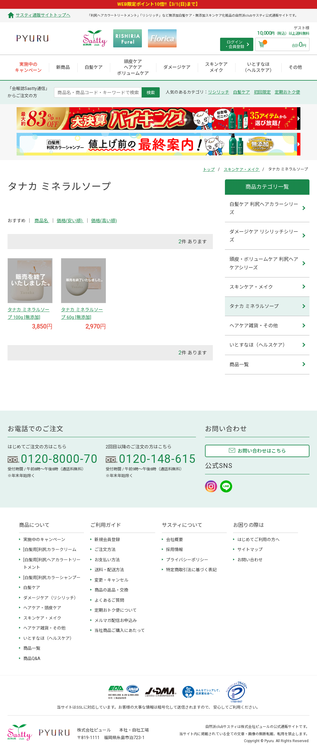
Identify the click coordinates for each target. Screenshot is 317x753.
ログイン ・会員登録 (234, 44)
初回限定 (262, 92)
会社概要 (174, 539)
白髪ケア (241, 92)
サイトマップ (250, 549)
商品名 (41, 220)
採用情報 (174, 549)
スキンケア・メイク (242, 169)
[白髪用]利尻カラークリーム (49, 549)
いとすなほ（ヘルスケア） (258, 345)
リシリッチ (218, 92)
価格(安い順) (70, 220)
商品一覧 (239, 364)
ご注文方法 (105, 549)
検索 (150, 92)
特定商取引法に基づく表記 (191, 569)
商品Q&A (31, 658)
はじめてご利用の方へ (258, 539)
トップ (209, 169)
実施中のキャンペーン (44, 539)
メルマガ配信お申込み (115, 620)
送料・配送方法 (109, 569)
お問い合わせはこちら (262, 451)
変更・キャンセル (111, 580)
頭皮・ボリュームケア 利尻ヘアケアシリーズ (263, 263)
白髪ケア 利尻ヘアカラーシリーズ (263, 208)
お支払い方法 (107, 559)
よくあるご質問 (109, 600)
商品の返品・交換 (111, 590)
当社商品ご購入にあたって (119, 630)
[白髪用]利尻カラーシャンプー (52, 577)
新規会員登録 (107, 539)
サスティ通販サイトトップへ (43, 15)
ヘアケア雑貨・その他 (253, 325)
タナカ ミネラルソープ (254, 306)
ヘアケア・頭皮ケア (42, 607)
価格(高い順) (104, 220)
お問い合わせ (250, 559)
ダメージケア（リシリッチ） (50, 597)
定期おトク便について (115, 610)
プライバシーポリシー (187, 559)
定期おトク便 (287, 92)
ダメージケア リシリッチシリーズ (263, 236)
